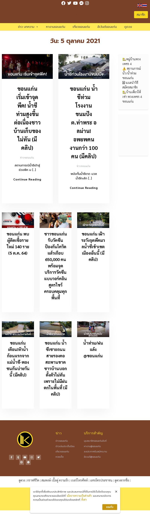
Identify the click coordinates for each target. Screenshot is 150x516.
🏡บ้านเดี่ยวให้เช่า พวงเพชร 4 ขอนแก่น (132, 96)
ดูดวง (128, 27)
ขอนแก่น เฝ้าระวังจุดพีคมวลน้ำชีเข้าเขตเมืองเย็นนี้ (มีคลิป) (93, 247)
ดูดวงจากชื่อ (122, 479)
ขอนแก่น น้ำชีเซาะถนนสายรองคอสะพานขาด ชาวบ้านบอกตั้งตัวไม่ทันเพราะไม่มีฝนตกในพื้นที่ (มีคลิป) (55, 368)
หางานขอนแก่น (55, 27)
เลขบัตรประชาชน (101, 479)
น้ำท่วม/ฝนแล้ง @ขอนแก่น (93, 349)
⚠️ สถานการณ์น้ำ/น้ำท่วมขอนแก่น (131, 73)
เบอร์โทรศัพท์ (79, 479)
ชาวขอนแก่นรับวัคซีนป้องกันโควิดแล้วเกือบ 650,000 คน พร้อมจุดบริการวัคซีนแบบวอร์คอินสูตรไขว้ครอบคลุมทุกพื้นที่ (55, 266)
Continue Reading (27, 179)
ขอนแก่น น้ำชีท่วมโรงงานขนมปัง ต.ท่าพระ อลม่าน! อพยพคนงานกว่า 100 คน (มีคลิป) (84, 122)
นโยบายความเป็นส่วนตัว (79, 495)
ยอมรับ (109, 506)
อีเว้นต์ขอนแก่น (107, 27)
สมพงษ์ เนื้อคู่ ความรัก (55, 479)
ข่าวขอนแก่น (27, 157)
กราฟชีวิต (33, 479)
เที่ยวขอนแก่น (81, 27)
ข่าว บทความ (28, 27)
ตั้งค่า (84, 499)
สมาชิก (141, 15)
